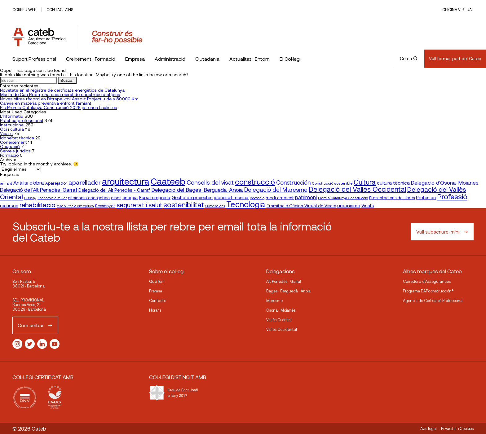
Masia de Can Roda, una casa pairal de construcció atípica (60, 94)
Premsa (155, 291)
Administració (170, 59)
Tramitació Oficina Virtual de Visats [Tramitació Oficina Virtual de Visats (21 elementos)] (301, 205)
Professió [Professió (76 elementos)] (452, 196)
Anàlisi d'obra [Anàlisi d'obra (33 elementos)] (28, 182)
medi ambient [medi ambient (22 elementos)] (280, 197)
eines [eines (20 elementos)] (116, 197)
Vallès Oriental (278, 320)
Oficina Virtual (458, 9)
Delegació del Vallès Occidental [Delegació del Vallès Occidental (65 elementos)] (357, 189)
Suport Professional (34, 59)
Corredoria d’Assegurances (427, 281)
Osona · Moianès (280, 310)
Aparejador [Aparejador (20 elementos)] (56, 183)
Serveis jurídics (15, 150)
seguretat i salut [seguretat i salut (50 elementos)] (139, 204)
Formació (9, 155)
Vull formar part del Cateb (455, 58)
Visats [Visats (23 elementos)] (367, 205)
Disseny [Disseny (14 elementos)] (30, 198)
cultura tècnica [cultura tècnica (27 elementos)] (393, 183)
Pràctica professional (21, 120)
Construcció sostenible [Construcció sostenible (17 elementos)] (332, 183)
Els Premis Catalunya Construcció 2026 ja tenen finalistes (58, 107)
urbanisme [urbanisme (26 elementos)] (348, 205)
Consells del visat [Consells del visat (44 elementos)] (210, 182)
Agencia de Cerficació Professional (433, 300)
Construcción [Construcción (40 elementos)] (293, 182)
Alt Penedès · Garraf (283, 281)
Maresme (274, 300)
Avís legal (428, 428)
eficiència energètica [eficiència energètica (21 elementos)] (89, 197)
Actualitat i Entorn (249, 59)
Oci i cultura (12, 129)
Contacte (157, 300)
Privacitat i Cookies (457, 428)
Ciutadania (207, 59)
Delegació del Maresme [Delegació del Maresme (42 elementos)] (275, 189)
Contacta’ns (59, 9)
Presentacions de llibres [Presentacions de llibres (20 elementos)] (392, 197)
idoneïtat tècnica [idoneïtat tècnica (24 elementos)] (231, 197)
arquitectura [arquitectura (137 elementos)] (125, 181)
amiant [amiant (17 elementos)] (6, 183)
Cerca (409, 58)
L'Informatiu (11, 116)
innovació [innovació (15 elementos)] (257, 198)
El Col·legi (290, 59)
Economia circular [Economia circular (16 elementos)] (52, 197)
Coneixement (13, 142)
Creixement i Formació (90, 59)
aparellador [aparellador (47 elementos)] (84, 182)
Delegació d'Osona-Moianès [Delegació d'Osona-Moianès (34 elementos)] (445, 182)
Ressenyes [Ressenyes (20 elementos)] (105, 205)
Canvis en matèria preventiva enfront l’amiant (45, 103)
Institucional (12, 124)
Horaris (155, 310)
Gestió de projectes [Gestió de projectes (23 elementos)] (192, 197)
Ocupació (10, 146)
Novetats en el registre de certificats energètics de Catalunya (62, 90)
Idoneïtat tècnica (17, 137)
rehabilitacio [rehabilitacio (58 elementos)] (37, 204)
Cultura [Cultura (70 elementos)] (365, 182)
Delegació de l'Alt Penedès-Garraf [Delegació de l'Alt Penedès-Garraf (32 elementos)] (38, 189)
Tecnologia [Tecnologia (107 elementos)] (245, 204)
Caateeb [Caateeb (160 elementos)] (168, 181)
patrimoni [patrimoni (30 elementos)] (306, 197)
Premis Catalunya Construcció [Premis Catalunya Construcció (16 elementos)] (343, 197)
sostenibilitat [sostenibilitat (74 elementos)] (183, 204)
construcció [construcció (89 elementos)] (255, 181)
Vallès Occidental (281, 329)
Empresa (135, 59)
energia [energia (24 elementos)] (130, 197)
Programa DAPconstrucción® (428, 291)
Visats (6, 133)
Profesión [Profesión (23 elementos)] (426, 197)
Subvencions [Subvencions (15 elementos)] (215, 206)
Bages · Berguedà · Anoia (288, 291)
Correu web (24, 9)
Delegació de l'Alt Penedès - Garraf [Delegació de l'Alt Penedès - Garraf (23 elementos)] (114, 190)
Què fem (157, 281)
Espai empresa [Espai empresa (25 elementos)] (154, 197)
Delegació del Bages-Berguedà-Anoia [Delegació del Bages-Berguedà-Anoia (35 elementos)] (197, 189)
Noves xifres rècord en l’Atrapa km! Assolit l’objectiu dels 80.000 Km (69, 98)
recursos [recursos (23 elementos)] (9, 205)
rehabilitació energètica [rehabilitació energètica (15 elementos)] (75, 206)
